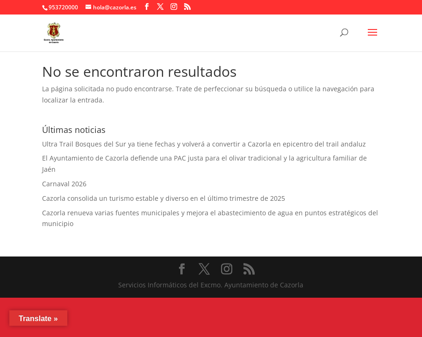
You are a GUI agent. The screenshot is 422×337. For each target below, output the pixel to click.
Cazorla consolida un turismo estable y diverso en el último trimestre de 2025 (163, 198)
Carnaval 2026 (64, 183)
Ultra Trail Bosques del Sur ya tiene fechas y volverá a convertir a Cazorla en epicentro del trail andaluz (204, 143)
